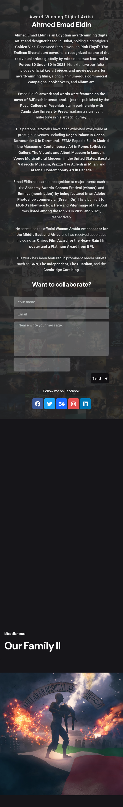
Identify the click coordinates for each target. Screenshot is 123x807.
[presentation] (42, 364)
